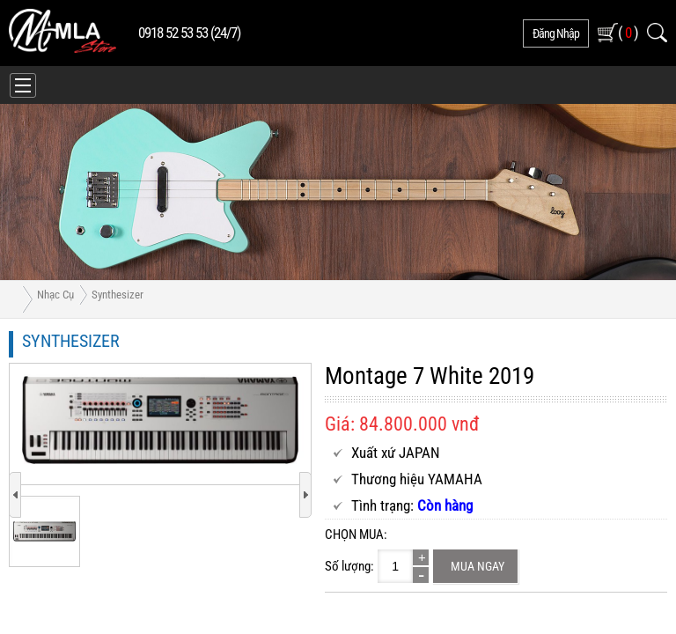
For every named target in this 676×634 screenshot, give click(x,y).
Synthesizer (117, 294)
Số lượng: (349, 566)
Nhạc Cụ (55, 294)
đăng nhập (556, 33)
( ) (628, 32)
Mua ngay (477, 566)
